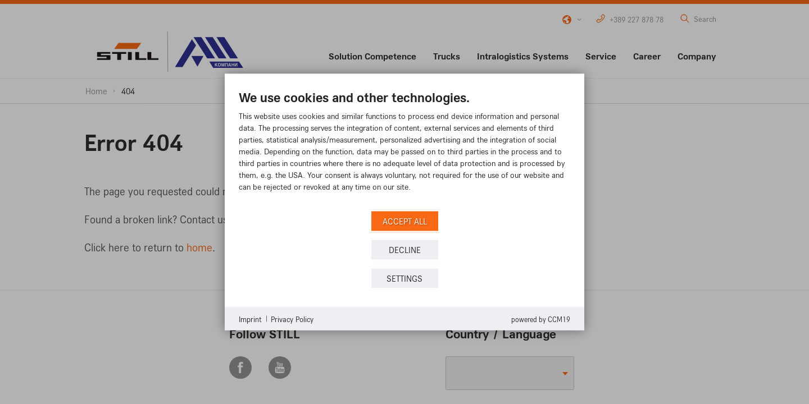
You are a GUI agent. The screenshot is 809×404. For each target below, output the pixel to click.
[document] (404, 149)
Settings (404, 278)
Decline (405, 249)
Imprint (250, 318)
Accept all (405, 220)
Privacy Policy (292, 318)
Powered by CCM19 (540, 319)
